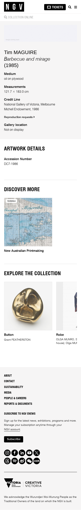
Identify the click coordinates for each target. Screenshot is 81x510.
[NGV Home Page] (14, 6)
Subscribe (13, 439)
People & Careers (15, 398)
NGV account (12, 429)
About (8, 375)
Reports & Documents (18, 404)
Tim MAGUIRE (20, 52)
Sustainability (13, 387)
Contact (9, 381)
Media (7, 392)
